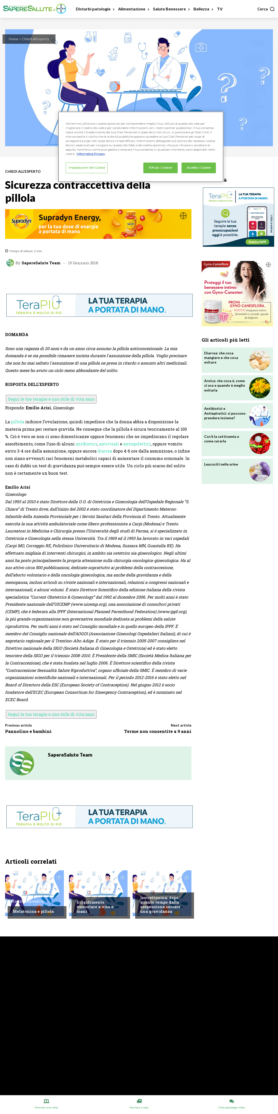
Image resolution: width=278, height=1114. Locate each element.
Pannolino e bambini (28, 731)
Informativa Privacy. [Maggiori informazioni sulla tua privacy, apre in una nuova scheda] (91, 154)
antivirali (109, 443)
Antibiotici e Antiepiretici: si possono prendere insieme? (225, 413)
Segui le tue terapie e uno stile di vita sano (51, 399)
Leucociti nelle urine (221, 464)
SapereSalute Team (41, 263)
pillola (17, 421)
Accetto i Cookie (199, 167)
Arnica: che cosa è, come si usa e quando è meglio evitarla (224, 385)
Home (13, 39)
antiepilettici (137, 443)
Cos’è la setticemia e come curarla (221, 438)
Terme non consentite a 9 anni (157, 731)
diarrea (105, 451)
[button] (266, 9)
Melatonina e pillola (33, 911)
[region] (141, 146)
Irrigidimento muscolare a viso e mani (95, 907)
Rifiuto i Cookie (160, 167)
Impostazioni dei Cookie (86, 167)
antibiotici (86, 443)
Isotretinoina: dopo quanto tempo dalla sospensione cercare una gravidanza (160, 904)
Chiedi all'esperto (35, 39)
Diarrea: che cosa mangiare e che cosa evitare (221, 357)
